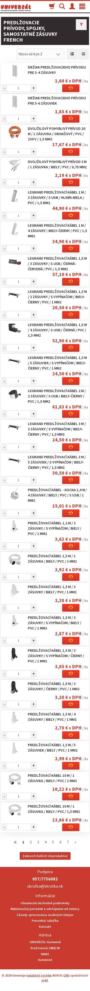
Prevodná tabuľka (45, 920)
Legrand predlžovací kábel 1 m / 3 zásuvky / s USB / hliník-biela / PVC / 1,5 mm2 (57, 197)
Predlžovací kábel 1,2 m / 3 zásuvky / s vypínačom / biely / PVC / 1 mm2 (54, 528)
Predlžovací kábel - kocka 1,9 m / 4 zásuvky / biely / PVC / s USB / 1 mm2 (57, 495)
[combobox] (40, 54)
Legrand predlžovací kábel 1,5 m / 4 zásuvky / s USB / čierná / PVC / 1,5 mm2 (57, 330)
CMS (66, 975)
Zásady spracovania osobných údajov (45, 915)
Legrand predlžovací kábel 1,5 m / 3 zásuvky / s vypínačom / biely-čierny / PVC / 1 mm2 (57, 296)
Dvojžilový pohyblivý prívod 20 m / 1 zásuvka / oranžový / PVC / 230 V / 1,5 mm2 (56, 133)
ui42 (45, 980)
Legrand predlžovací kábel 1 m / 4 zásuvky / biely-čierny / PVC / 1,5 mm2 (57, 230)
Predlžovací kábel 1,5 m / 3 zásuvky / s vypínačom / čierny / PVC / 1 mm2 (56, 655)
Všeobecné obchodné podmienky (45, 903)
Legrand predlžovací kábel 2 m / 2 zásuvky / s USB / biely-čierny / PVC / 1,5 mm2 (57, 396)
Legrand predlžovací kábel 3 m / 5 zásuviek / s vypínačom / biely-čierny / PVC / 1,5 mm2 (57, 462)
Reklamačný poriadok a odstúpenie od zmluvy (45, 909)
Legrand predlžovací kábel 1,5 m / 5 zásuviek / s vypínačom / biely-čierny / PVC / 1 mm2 (57, 362)
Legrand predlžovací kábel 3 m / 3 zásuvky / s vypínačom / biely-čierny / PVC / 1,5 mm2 (57, 429)
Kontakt (45, 926)
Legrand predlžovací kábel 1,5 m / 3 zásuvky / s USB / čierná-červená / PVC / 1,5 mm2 (57, 263)
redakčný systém (39, 975)
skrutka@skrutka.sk (45, 886)
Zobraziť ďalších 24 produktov (45, 856)
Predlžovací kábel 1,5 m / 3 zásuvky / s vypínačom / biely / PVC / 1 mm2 (54, 622)
